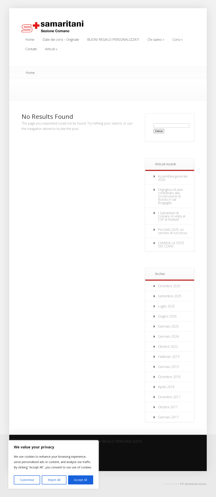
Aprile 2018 (166, 387)
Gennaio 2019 (168, 366)
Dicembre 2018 (169, 376)
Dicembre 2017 (169, 397)
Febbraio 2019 (168, 356)
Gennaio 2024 (168, 336)
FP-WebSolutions (193, 484)
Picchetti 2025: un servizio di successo (172, 231)
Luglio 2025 (166, 306)
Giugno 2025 (167, 316)
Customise (27, 480)
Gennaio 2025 (168, 326)
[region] (53, 464)
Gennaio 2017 (168, 417)
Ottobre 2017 (168, 407)
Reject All (54, 480)
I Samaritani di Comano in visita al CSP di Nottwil (171, 216)
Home (30, 72)
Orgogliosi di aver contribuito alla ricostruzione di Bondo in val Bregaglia (170, 196)
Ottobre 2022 (168, 346)
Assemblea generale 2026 (173, 178)
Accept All (80, 480)
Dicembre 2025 (169, 286)
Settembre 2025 (169, 296)
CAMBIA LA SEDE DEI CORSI (171, 244)
